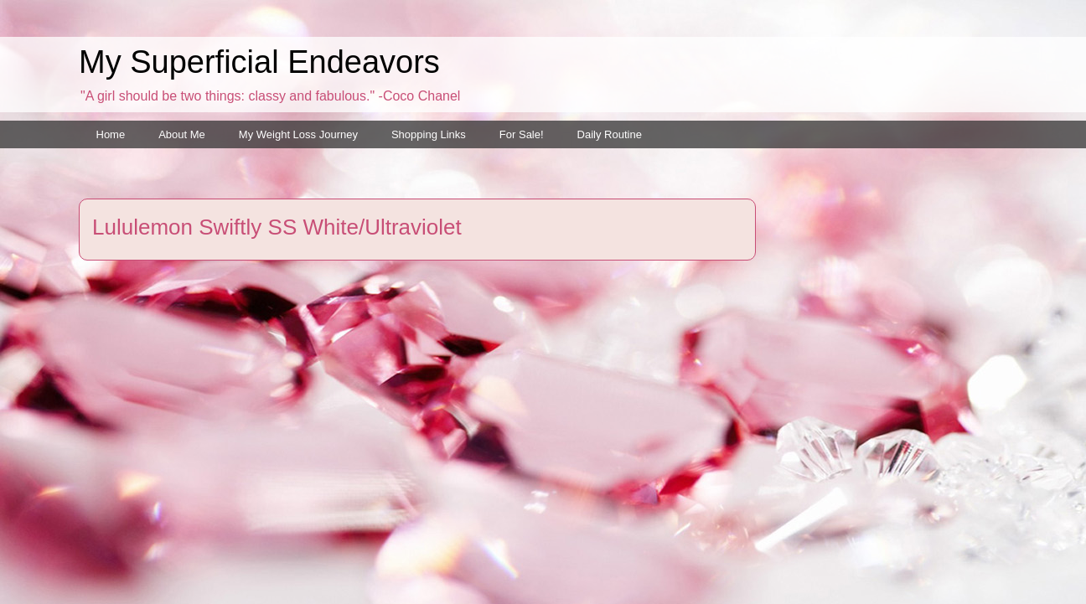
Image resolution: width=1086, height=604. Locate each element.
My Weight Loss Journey (298, 134)
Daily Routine (609, 134)
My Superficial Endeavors (259, 62)
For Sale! (521, 134)
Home (111, 134)
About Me (181, 134)
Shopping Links (428, 134)
